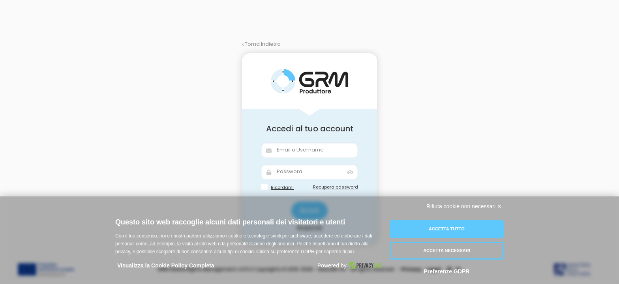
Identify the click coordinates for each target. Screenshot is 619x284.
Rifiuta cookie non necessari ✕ (464, 206)
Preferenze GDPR (446, 271)
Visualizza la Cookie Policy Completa (165, 265)
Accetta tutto (447, 228)
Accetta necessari (446, 250)
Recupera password (335, 187)
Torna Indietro (261, 44)
